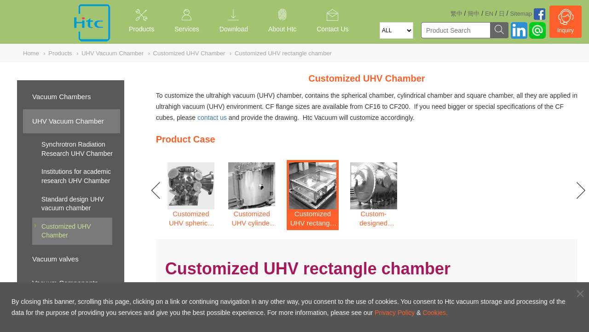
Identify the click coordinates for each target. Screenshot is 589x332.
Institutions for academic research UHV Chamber (76, 176)
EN (489, 13)
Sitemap (521, 13)
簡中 (473, 13)
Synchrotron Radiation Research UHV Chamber (77, 149)
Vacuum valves (55, 259)
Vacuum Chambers (61, 97)
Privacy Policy (395, 312)
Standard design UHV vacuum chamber (72, 204)
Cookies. (434, 312)
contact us (212, 117)
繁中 (456, 13)
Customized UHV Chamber (66, 231)
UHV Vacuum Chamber (68, 121)
